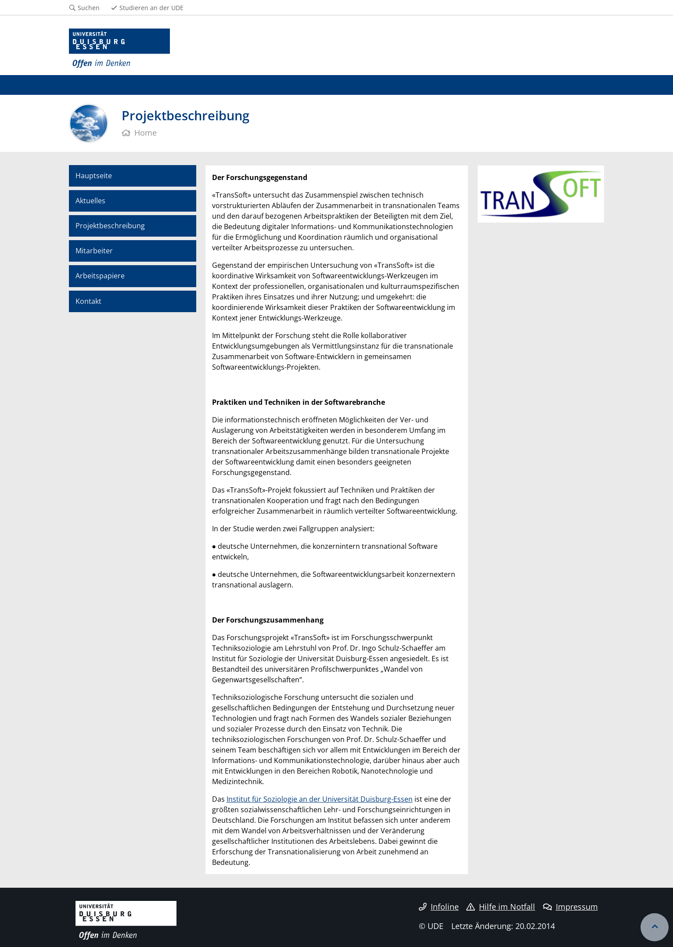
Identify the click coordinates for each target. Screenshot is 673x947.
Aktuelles (90, 200)
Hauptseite (94, 175)
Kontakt (88, 301)
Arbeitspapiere (100, 276)
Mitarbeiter (94, 251)
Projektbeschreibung (110, 225)
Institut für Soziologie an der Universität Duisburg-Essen (320, 799)
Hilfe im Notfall (500, 906)
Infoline (439, 906)
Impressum (570, 906)
